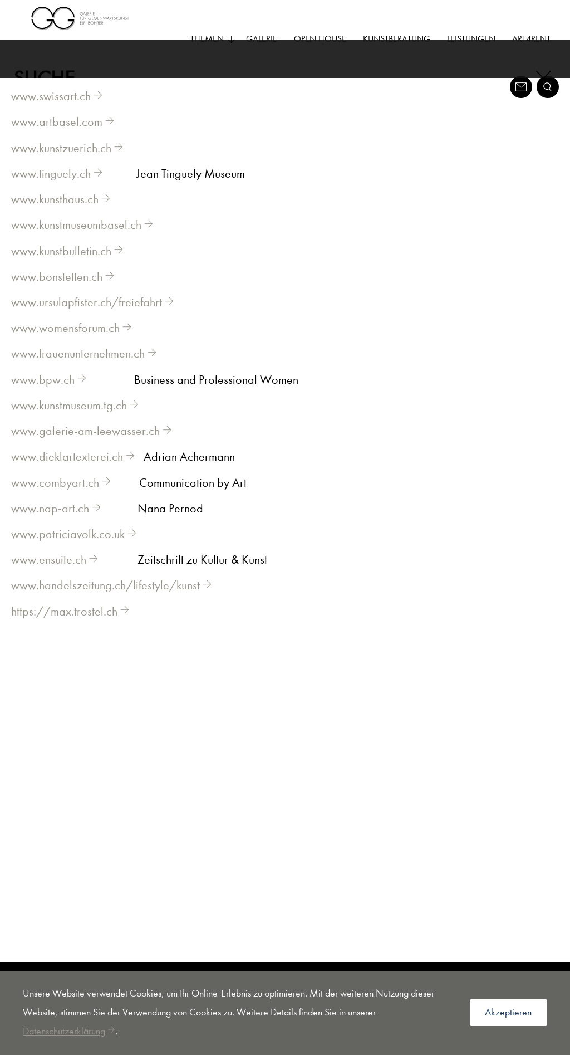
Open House (320, 38)
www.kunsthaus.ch (55, 216)
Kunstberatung (396, 38)
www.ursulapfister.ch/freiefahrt (86, 319)
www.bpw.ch (43, 396)
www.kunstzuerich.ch (61, 165)
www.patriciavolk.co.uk (68, 551)
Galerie (261, 38)
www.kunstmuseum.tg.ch (69, 422)
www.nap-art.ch (50, 525)
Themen (213, 38)
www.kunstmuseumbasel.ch (76, 242)
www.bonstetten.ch (56, 293)
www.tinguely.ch (51, 190)
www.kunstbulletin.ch (61, 268)
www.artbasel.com (56, 138)
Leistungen (471, 38)
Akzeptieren (508, 1012)
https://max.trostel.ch (64, 628)
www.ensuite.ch (48, 576)
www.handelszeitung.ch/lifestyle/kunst (105, 602)
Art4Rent (531, 38)
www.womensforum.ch (65, 345)
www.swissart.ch (51, 113)
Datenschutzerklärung (64, 1031)
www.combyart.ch (55, 499)
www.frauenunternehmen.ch (78, 370)
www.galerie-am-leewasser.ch (85, 448)
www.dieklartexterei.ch (67, 473)
